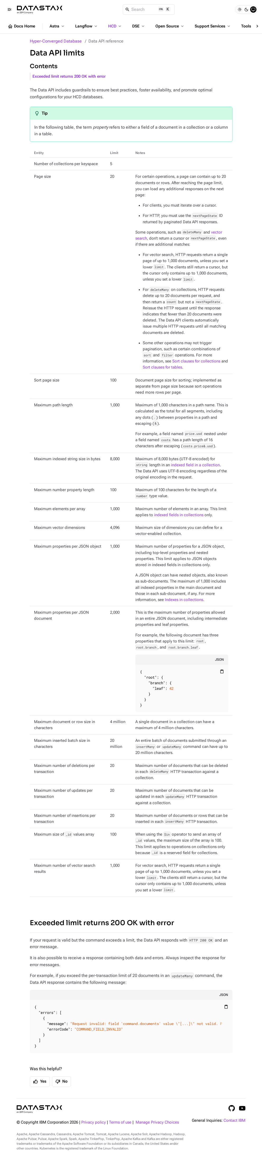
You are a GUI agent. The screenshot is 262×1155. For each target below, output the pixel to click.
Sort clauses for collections (196, 361)
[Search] (149, 9)
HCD (115, 26)
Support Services (213, 26)
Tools (249, 26)
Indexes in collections (184, 600)
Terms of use (120, 1122)
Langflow (86, 26)
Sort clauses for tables (162, 367)
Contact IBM (234, 1120)
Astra (57, 26)
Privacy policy (93, 1122)
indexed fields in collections (178, 515)
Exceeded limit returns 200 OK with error (69, 76)
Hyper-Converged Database (56, 41)
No (61, 1081)
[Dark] (246, 9)
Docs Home (21, 26)
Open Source (170, 26)
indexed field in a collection (195, 465)
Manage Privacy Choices (157, 1122)
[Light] (239, 9)
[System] (253, 9)
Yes (39, 1081)
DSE (138, 26)
